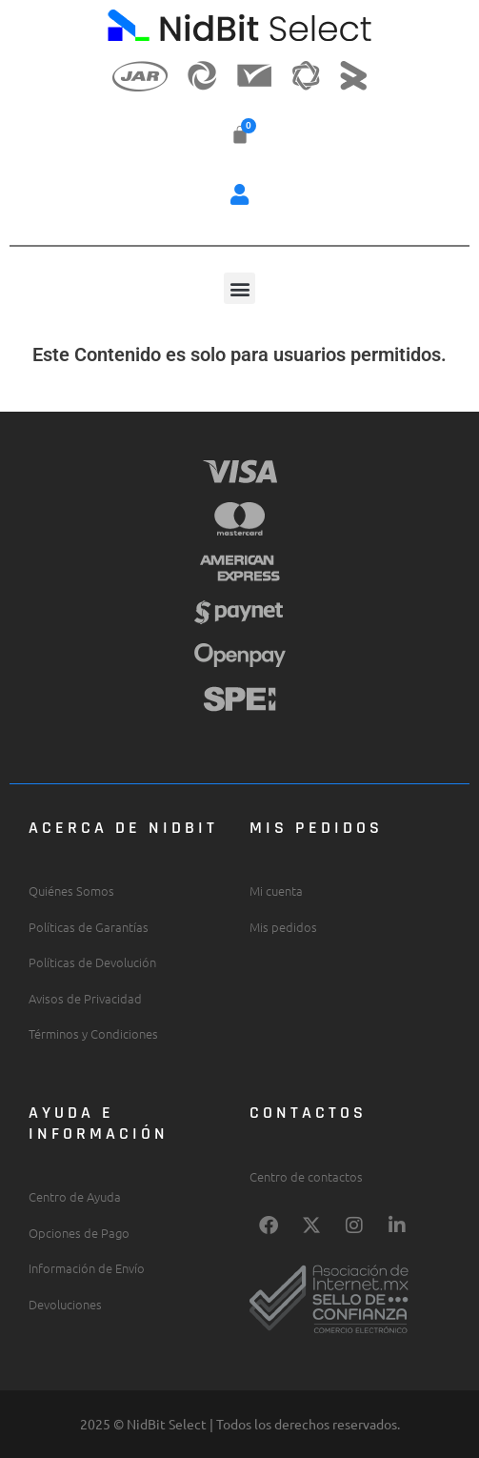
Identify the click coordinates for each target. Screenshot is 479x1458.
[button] (240, 194)
